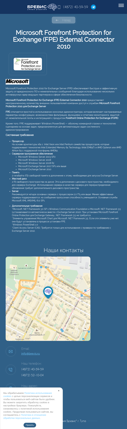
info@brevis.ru (30, 353)
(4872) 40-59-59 (75, 7)
